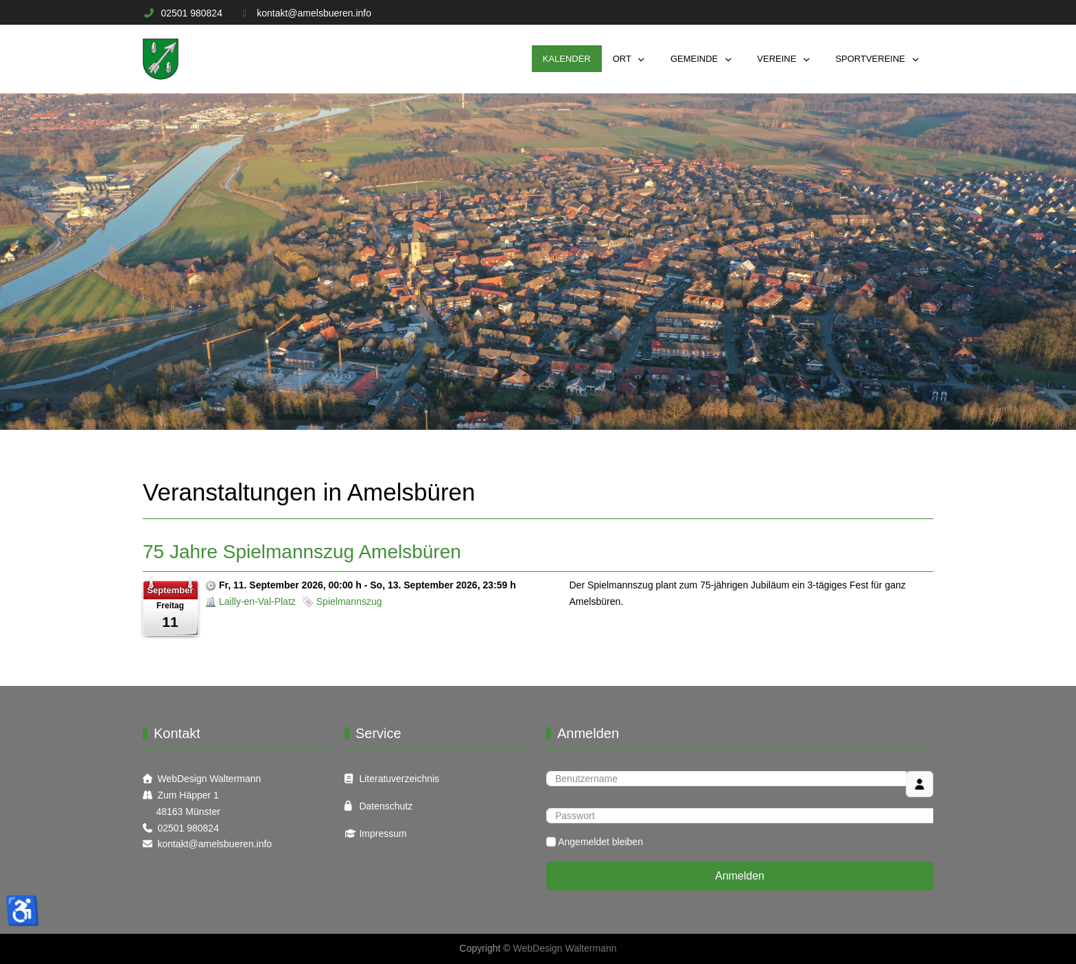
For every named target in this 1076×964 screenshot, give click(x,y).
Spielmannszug (349, 601)
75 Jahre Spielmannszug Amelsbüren (302, 551)
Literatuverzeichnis (399, 778)
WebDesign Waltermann (209, 778)
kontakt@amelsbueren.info (314, 13)
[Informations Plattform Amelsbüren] (160, 59)
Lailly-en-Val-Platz (257, 601)
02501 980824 (191, 13)
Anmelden (739, 876)
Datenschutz (385, 806)
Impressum (382, 833)
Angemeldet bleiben (600, 841)
